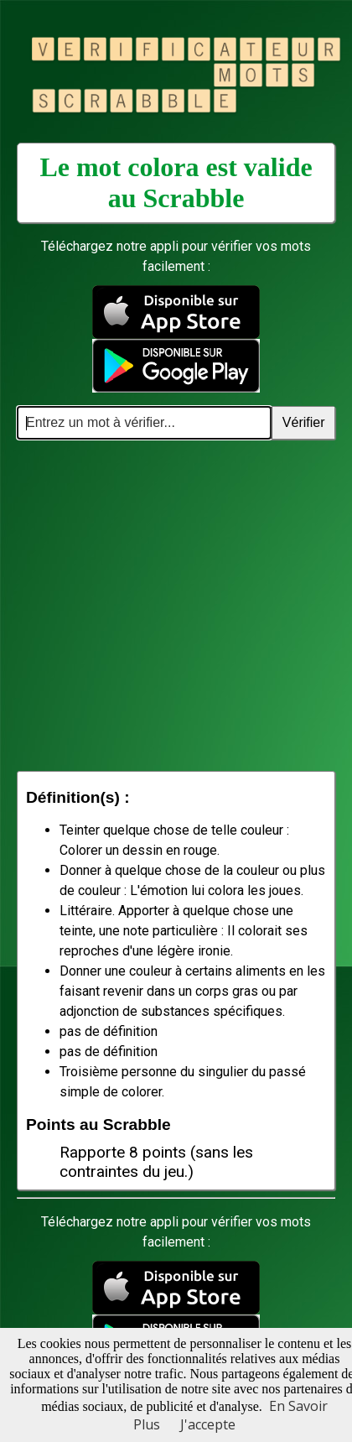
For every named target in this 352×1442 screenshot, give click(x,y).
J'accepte (208, 1424)
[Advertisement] (157, 605)
